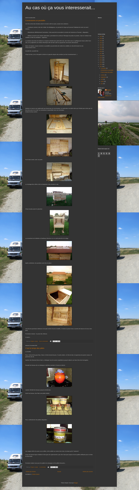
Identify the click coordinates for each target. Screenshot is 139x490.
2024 (101, 38)
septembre (103, 77)
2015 (101, 57)
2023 (101, 40)
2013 (101, 62)
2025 (101, 36)
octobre (103, 75)
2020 (101, 47)
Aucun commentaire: (44, 341)
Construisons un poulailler (35, 20)
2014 (101, 60)
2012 (101, 64)
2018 (101, 51)
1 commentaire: (42, 467)
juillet (102, 81)
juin (102, 83)
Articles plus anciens (88, 471)
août (102, 79)
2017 (101, 53)
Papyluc (109, 90)
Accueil (59, 471)
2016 (101, 55)
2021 (101, 45)
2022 (101, 42)
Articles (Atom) (35, 474)
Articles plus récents (31, 471)
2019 (101, 49)
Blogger (76, 482)
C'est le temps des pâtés (34, 348)
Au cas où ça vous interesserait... (60, 7)
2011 (101, 66)
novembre (103, 68)
